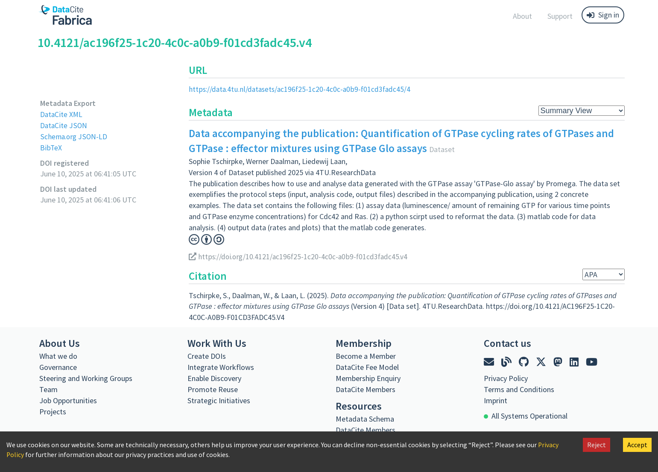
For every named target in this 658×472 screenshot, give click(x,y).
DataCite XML (62, 114)
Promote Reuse (212, 389)
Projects (52, 411)
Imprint (495, 400)
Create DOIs (206, 356)
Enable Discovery (214, 378)
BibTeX (51, 147)
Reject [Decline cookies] (596, 444)
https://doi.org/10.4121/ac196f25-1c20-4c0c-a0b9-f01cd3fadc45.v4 (300, 256)
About (522, 16)
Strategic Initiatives (218, 400)
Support (560, 16)
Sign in (603, 15)
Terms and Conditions (519, 389)
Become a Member (366, 356)
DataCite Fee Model (367, 367)
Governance (58, 367)
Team (48, 389)
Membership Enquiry (368, 378)
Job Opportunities (68, 400)
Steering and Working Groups (85, 378)
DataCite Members (365, 389)
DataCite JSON (64, 125)
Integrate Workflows (220, 367)
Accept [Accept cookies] (637, 444)
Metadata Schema (365, 418)
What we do (58, 356)
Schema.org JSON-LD (74, 136)
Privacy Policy (506, 378)
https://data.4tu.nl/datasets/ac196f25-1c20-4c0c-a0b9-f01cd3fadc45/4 (302, 89)
